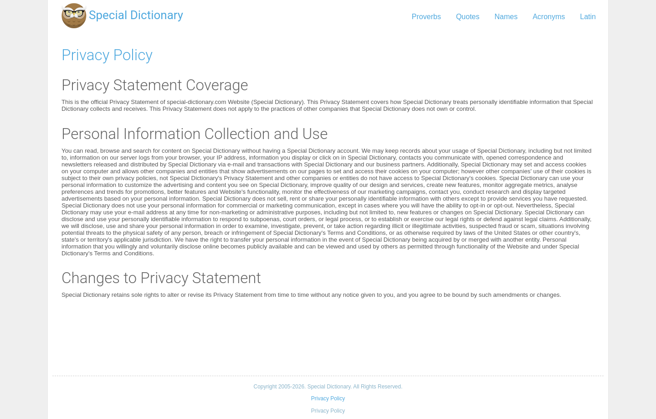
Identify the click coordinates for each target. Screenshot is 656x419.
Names (506, 17)
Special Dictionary (136, 15)
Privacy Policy (107, 55)
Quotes (468, 17)
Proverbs (426, 17)
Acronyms (549, 17)
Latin (588, 17)
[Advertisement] (328, 336)
